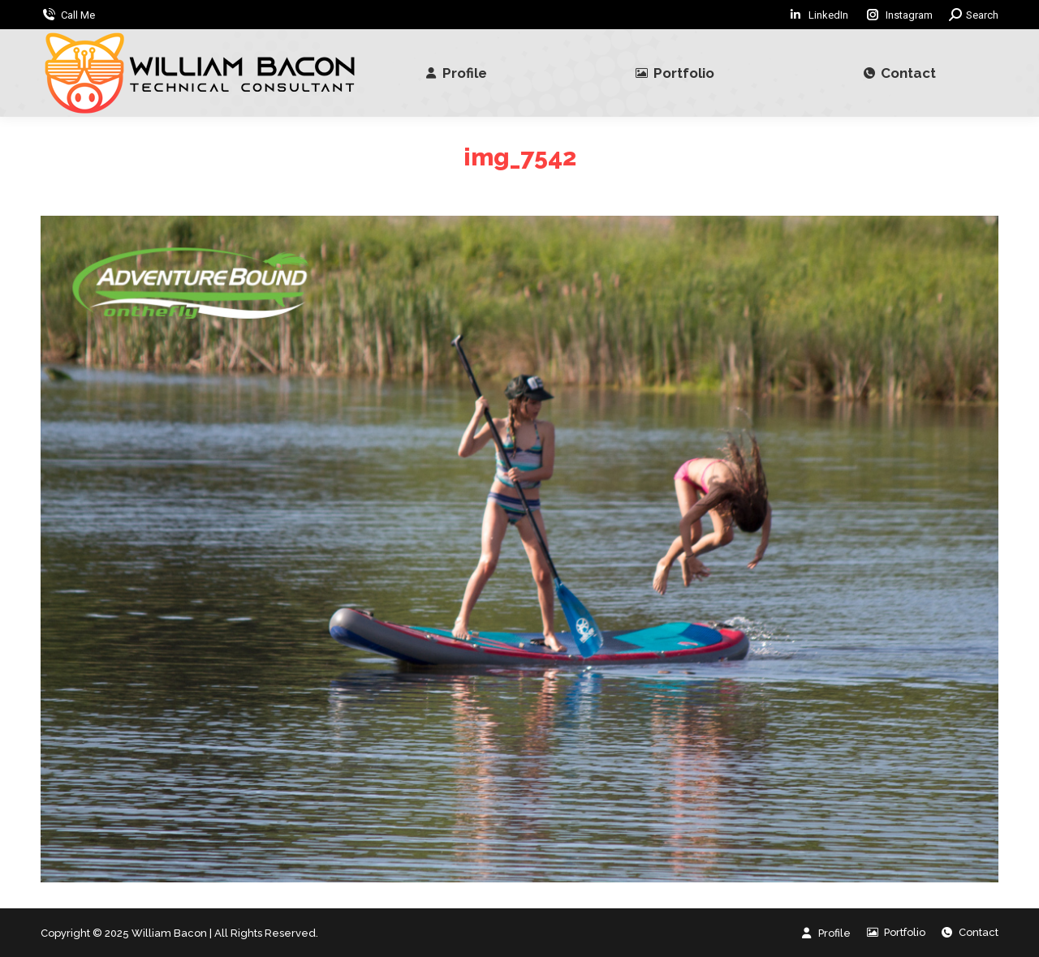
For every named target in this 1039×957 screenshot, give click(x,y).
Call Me (78, 15)
